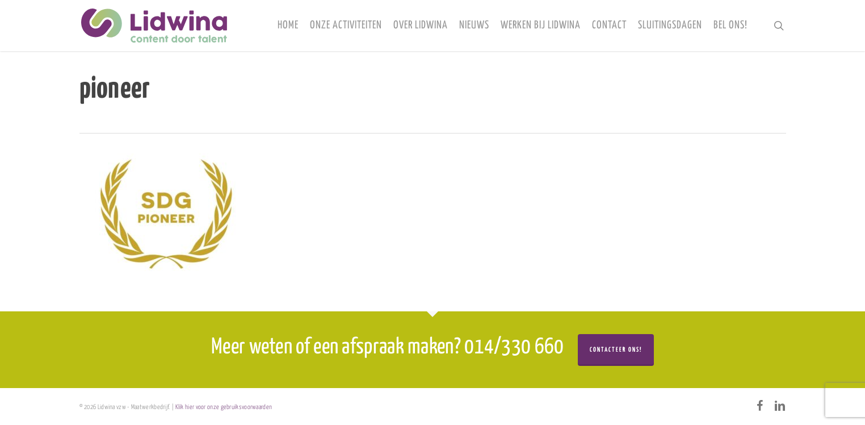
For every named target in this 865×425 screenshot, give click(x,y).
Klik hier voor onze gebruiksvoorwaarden (223, 407)
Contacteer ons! (616, 350)
